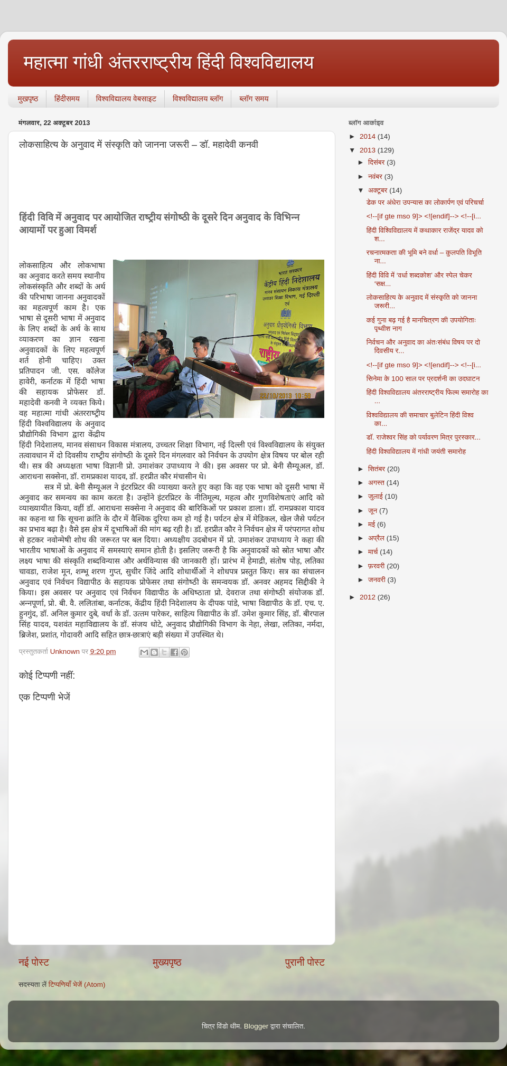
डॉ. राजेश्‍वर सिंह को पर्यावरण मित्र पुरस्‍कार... (424, 437)
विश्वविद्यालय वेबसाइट (126, 98)
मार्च (374, 552)
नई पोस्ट (33, 962)
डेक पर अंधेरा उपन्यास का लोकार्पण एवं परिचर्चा (425, 202)
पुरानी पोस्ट (305, 962)
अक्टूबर (378, 190)
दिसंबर (377, 162)
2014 (369, 136)
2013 (369, 150)
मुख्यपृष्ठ (167, 962)
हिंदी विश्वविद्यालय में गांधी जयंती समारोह (416, 451)
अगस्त (377, 483)
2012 (369, 597)
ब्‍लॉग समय (253, 98)
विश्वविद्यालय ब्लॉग (198, 98)
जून (373, 511)
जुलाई (376, 496)
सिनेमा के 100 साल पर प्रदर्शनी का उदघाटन (423, 379)
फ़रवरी (377, 566)
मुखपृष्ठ (28, 98)
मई (372, 524)
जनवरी (377, 580)
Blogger (256, 1026)
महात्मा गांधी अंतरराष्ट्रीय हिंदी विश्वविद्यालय (169, 62)
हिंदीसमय (67, 98)
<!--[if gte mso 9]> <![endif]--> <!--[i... (424, 216)
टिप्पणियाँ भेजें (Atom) (77, 984)
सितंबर (377, 469)
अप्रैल (377, 538)
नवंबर (376, 176)
